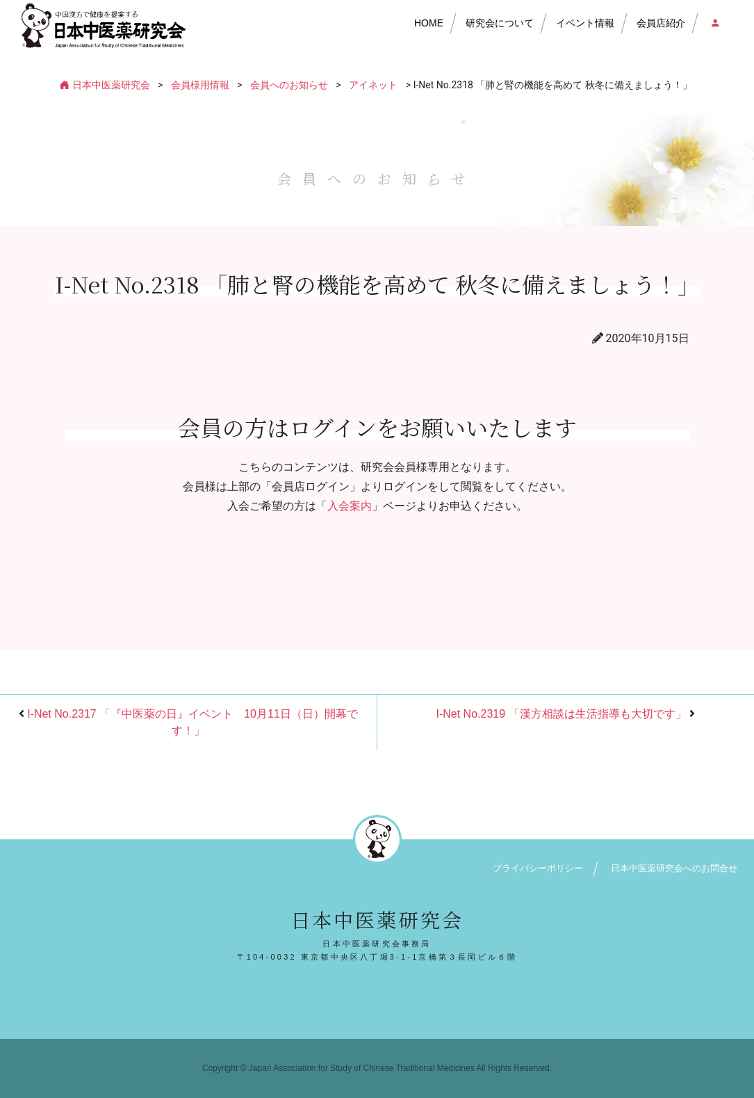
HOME (428, 23)
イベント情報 (585, 23)
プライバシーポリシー (538, 868)
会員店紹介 (661, 23)
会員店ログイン (714, 23)
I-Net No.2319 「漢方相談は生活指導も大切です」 (561, 714)
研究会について (500, 23)
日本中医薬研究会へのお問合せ (674, 868)
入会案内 (349, 506)
